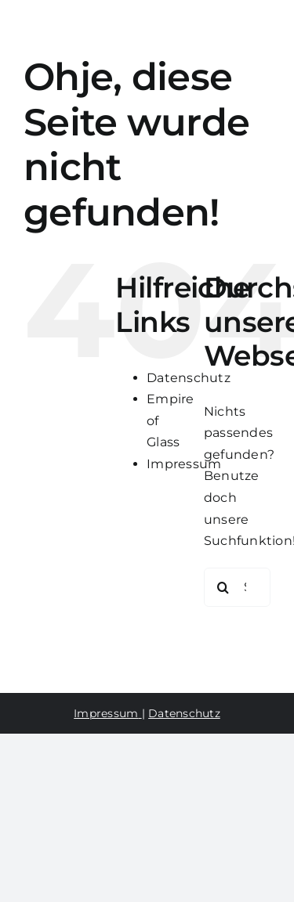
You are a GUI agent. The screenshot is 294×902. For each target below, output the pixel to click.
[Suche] (223, 587)
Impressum (184, 463)
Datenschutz (188, 377)
